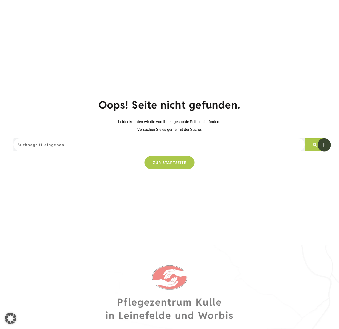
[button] (10, 318)
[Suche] (315, 160)
